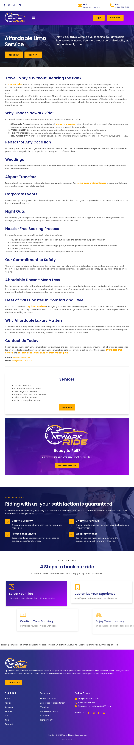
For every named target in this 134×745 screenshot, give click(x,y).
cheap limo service (66, 124)
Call (117, 4)
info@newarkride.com (22, 360)
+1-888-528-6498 (21, 357)
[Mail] (80, 5)
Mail (85, 4)
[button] (33, 17)
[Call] (112, 5)
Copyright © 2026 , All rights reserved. (67, 735)
